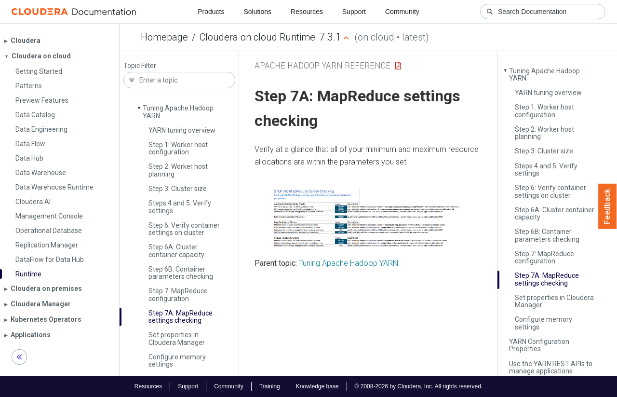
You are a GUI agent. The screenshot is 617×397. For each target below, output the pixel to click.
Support (354, 11)
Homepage (164, 37)
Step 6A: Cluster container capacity (176, 250)
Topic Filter (139, 65)
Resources (307, 11)
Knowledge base (317, 386)
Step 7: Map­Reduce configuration (178, 294)
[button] (368, 217)
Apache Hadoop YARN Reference (322, 65)
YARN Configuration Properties (539, 345)
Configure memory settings (177, 360)
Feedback (607, 206)
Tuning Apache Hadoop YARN (178, 111)
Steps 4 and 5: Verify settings (179, 206)
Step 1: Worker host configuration (178, 148)
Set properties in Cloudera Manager (176, 338)
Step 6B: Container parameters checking (180, 272)
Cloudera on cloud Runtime (257, 37)
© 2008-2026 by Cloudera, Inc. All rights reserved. (419, 386)
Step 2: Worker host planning (178, 170)
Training (269, 386)
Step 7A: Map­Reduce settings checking (180, 316)
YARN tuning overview (181, 130)
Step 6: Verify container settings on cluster (184, 228)
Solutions (257, 11)
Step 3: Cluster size (177, 188)
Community (402, 11)
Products (211, 11)
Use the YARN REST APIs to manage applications (550, 367)
